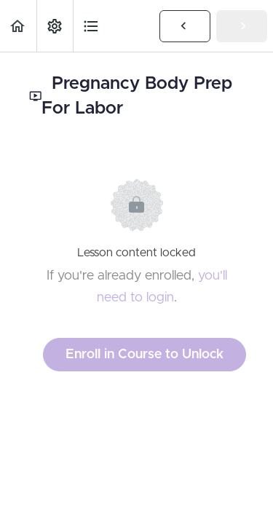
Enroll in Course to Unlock (144, 354)
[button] (18, 26)
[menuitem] (54, 26)
